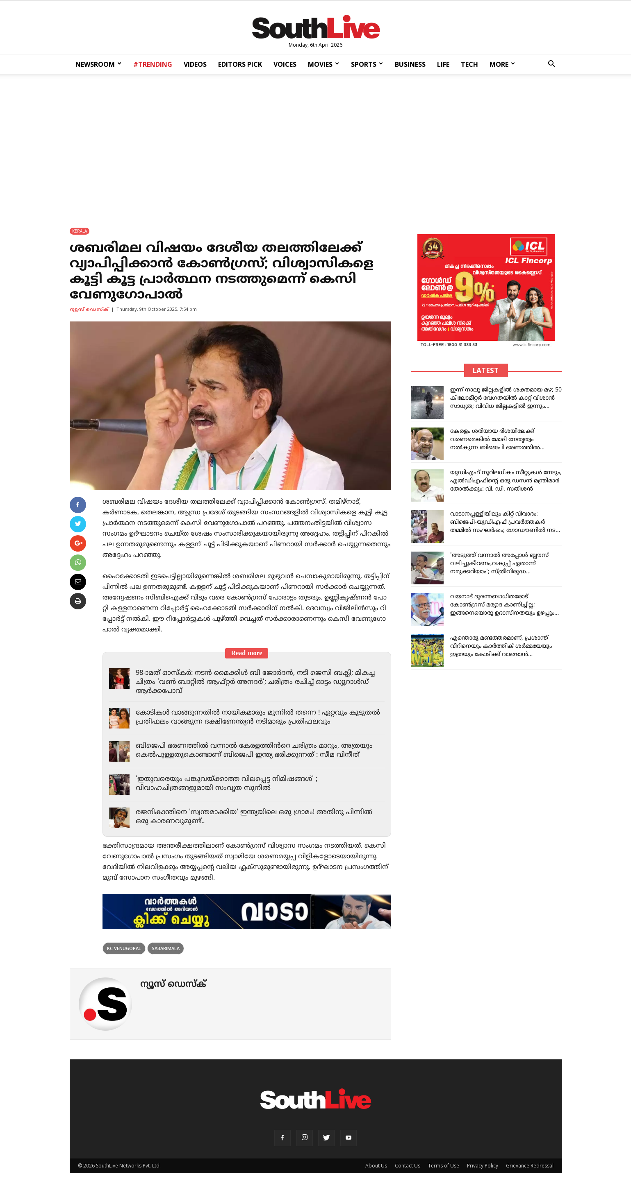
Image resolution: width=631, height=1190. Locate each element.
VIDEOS (195, 64)
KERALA (79, 231)
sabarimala (166, 948)
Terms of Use (443, 1165)
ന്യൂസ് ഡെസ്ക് (89, 309)
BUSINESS (410, 64)
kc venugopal (124, 948)
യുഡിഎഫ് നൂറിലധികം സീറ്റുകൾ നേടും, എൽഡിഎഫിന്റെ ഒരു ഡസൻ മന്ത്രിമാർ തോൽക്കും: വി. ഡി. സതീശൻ (506, 481)
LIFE (443, 64)
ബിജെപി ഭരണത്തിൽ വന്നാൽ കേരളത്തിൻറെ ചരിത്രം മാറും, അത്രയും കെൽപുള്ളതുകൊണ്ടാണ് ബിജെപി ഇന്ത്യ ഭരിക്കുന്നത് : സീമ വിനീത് (256, 751)
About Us (376, 1165)
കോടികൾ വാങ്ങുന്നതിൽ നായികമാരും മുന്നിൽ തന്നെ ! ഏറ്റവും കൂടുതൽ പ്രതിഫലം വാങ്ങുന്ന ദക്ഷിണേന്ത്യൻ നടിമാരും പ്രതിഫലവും (252, 717)
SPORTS (367, 64)
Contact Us (407, 1165)
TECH (469, 64)
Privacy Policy (482, 1165)
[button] (552, 65)
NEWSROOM (98, 64)
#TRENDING (152, 64)
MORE (502, 64)
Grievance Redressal (530, 1165)
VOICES (284, 64)
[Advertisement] (316, 145)
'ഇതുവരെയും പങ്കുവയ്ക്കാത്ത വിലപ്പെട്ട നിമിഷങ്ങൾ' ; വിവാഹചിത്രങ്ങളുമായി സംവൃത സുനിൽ (229, 784)
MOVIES (323, 64)
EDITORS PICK (240, 64)
